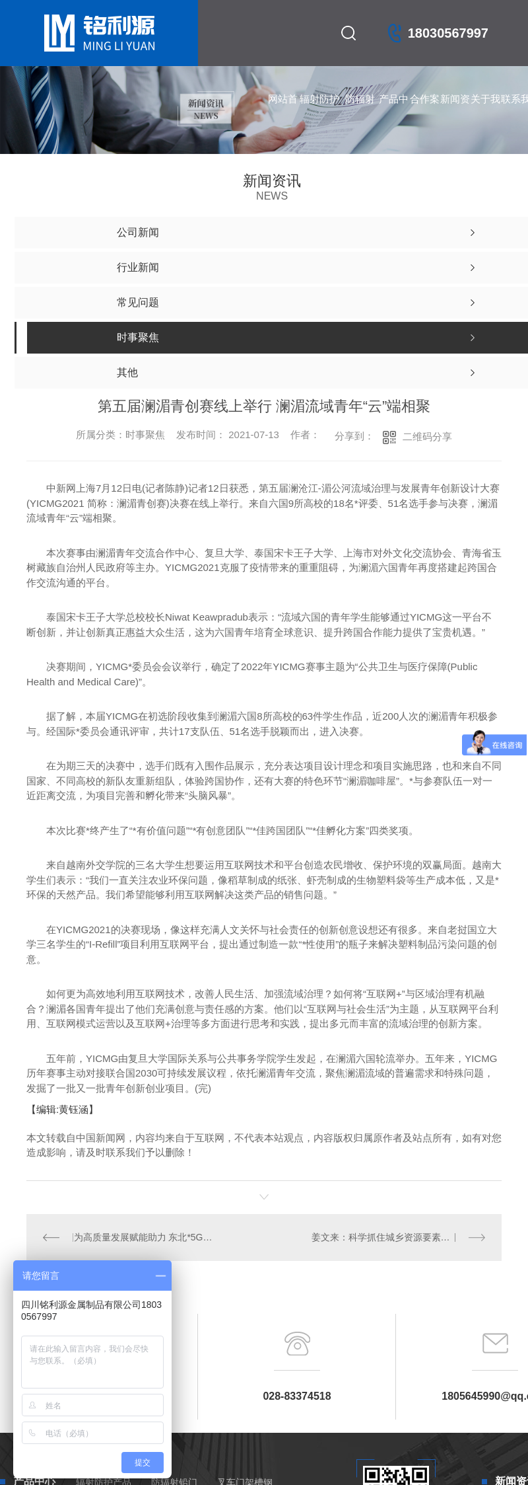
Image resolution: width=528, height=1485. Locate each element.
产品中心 (394, 112)
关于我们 (485, 112)
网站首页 (283, 112)
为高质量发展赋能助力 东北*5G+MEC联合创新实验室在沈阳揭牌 (144, 1237)
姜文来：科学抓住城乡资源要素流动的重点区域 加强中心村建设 (398, 1237)
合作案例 (425, 112)
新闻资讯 (455, 112)
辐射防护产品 (319, 112)
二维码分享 (427, 436)
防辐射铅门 (360, 112)
